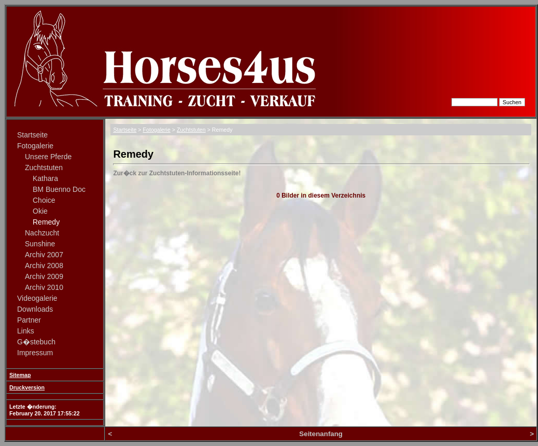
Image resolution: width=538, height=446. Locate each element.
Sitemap (20, 375)
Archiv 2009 (44, 276)
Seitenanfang (321, 434)
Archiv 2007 (44, 254)
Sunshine (40, 244)
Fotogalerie (35, 146)
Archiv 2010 (44, 287)
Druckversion (27, 387)
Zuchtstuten (44, 167)
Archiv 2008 (44, 265)
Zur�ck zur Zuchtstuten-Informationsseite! (176, 173)
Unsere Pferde (48, 156)
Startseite (32, 135)
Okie (40, 211)
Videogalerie (37, 298)
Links (25, 331)
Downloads (35, 309)
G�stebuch (36, 342)
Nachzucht (42, 233)
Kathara (45, 178)
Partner (29, 320)
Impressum (35, 353)
